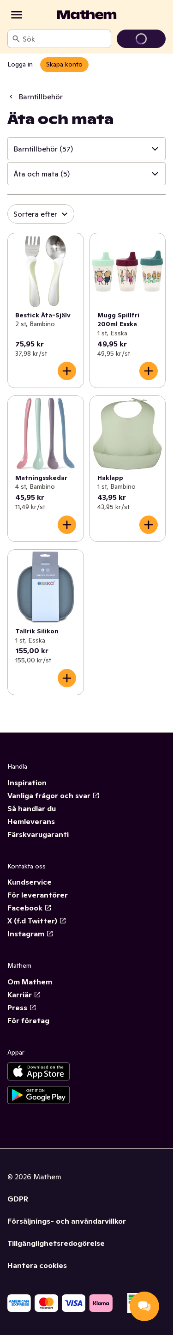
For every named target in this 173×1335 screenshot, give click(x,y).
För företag (28, 1020)
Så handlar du (31, 808)
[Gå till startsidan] (86, 15)
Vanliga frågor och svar (53, 795)
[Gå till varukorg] (141, 39)
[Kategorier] (16, 15)
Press (21, 1007)
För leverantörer (37, 894)
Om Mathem (29, 981)
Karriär (24, 994)
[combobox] (65, 39)
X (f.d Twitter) (36, 920)
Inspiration (27, 782)
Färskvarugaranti (38, 834)
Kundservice (29, 881)
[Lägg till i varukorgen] (67, 371)
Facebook (29, 907)
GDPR (17, 1198)
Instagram (30, 933)
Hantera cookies (37, 1265)
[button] (86, 149)
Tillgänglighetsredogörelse (56, 1243)
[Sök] (16, 38)
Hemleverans (31, 821)
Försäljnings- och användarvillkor (66, 1221)
